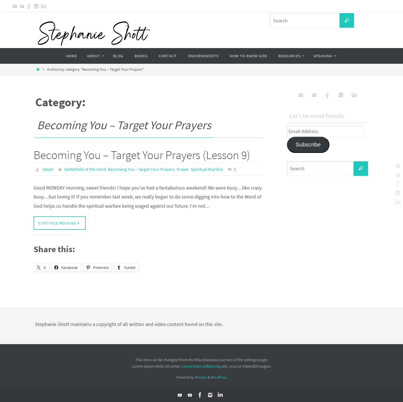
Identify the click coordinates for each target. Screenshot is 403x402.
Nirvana (201, 377)
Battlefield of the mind (85, 169)
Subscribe (308, 144)
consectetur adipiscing (201, 366)
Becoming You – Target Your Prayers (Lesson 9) (142, 155)
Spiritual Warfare (207, 169)
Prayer (183, 169)
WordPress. (218, 377)
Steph (47, 169)
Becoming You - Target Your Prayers (141, 169)
